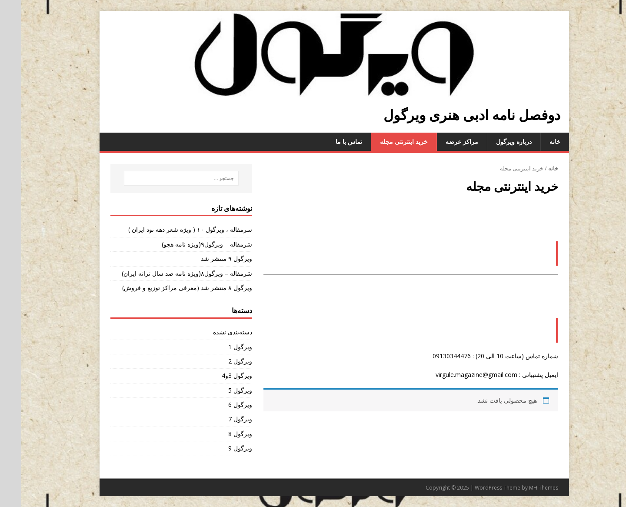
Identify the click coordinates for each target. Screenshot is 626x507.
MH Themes (522, 487)
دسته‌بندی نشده (211, 332)
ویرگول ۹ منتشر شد (205, 258)
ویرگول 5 (219, 390)
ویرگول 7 (219, 419)
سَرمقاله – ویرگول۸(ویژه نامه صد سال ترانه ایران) (165, 273)
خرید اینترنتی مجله (382, 141)
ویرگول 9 (219, 448)
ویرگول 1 (219, 347)
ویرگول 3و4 (215, 375)
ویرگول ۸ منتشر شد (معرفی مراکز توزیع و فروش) (166, 288)
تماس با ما (327, 141)
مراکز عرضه (440, 141)
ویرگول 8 (219, 434)
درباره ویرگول (492, 141)
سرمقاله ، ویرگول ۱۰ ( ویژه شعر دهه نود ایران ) (169, 229)
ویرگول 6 (219, 404)
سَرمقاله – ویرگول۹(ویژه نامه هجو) (185, 244)
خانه (533, 141)
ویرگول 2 (219, 361)
